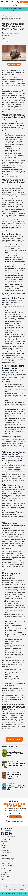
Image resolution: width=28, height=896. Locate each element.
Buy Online (24, 2)
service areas (6, 520)
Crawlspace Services (7, 862)
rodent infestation (20, 122)
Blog (11, 16)
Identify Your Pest (6, 865)
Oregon (3, 849)
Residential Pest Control (8, 858)
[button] (25, 893)
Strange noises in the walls (12, 134)
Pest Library (4, 872)
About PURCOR (6, 871)
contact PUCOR (13, 176)
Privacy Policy (8, 889)
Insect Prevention (13, 750)
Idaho (3, 847)
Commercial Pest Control (8, 860)
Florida (3, 843)
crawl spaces (11, 206)
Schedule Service (15, 816)
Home (6, 16)
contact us (22, 726)
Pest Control (11, 783)
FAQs (2, 878)
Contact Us (4, 882)
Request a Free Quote (14, 739)
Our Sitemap (5, 876)
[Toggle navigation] (2, 2)
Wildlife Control (6, 863)
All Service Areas (6, 852)
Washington (5, 850)
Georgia (3, 845)
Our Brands (4, 874)
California (4, 841)
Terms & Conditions (18, 889)
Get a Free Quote (14, 64)
